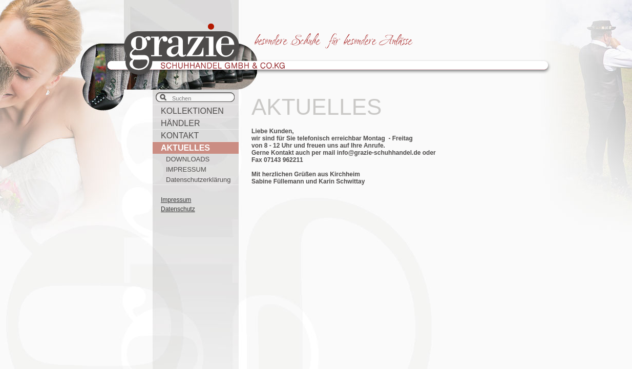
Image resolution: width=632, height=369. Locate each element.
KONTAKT (180, 135)
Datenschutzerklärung (198, 179)
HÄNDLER (180, 123)
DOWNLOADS (187, 159)
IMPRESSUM (186, 169)
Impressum (176, 199)
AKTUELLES (185, 148)
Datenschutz (178, 209)
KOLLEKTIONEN (192, 111)
